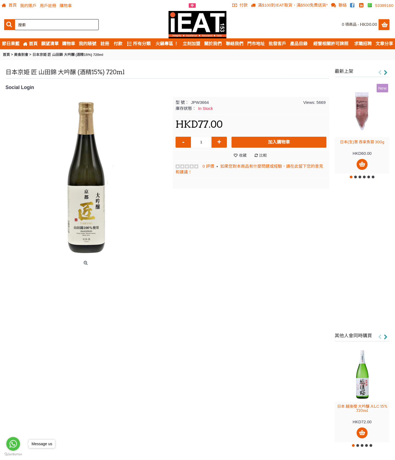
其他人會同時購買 (353, 335)
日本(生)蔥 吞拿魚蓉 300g (362, 142)
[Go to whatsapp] (13, 444)
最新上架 (344, 71)
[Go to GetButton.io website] (13, 454)
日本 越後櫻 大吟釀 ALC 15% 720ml (362, 408)
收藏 (243, 155)
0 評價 (208, 166)
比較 (263, 155)
